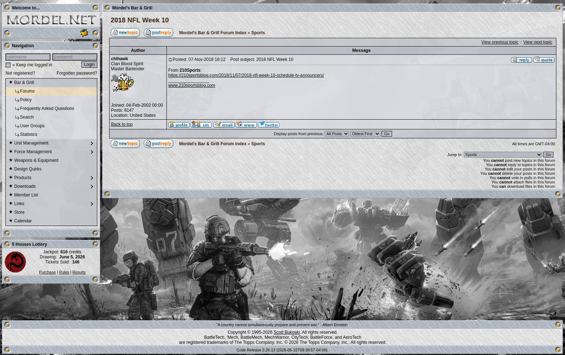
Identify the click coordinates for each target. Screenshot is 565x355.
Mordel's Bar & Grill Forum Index (212, 32)
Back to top (122, 124)
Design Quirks (25, 169)
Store (16, 212)
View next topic (537, 42)
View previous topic (500, 42)
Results (79, 272)
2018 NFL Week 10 (140, 20)
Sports (258, 32)
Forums (21, 91)
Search (21, 117)
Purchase (47, 272)
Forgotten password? (77, 73)
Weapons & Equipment (33, 160)
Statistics (23, 134)
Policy (20, 100)
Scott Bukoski (286, 332)
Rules (64, 272)
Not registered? (20, 73)
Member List (23, 195)
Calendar (20, 221)
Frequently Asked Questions (41, 108)
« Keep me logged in (32, 64)
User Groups (26, 126)
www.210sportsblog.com (191, 85)
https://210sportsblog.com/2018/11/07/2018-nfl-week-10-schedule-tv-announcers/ (246, 75)
